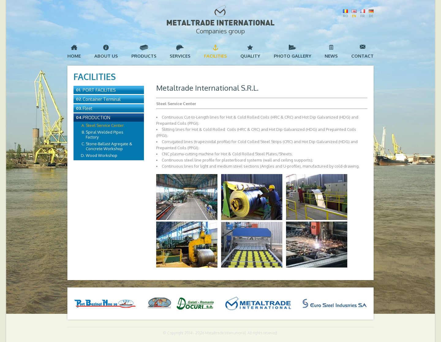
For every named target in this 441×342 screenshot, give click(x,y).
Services (180, 56)
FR (362, 16)
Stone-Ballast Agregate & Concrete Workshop (109, 146)
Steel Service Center (105, 125)
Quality (250, 56)
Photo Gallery (292, 56)
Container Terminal (102, 99)
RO (345, 16)
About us (106, 56)
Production (96, 117)
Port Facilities (99, 90)
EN (354, 16)
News (331, 56)
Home (74, 56)
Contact (362, 56)
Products (143, 56)
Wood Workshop (101, 155)
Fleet (87, 108)
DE (371, 16)
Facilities (215, 56)
